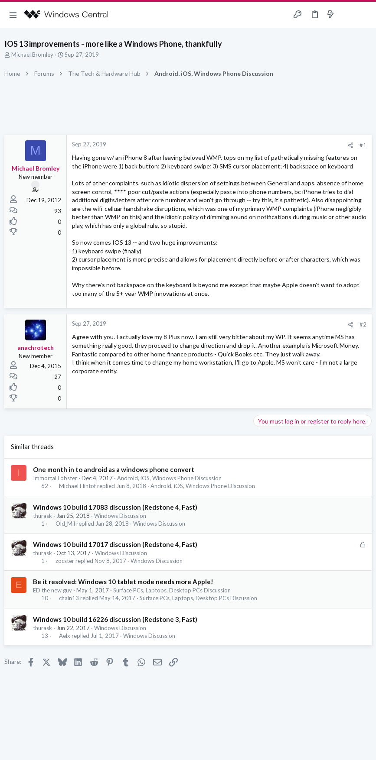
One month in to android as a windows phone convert (113, 469)
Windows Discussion (120, 515)
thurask (42, 515)
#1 (363, 145)
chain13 (69, 598)
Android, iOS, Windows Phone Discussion (169, 478)
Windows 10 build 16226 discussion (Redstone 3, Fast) (115, 619)
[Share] (350, 145)
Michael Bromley (32, 54)
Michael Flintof (77, 486)
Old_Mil (65, 524)
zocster (65, 561)
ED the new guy (52, 590)
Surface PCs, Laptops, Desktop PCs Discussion (172, 590)
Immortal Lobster (55, 478)
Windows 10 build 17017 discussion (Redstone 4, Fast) (115, 544)
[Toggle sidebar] (347, 14)
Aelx (64, 636)
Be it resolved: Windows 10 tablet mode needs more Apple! (123, 581)
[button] (13, 14)
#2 (363, 324)
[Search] (364, 15)
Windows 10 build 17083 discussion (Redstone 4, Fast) (115, 507)
